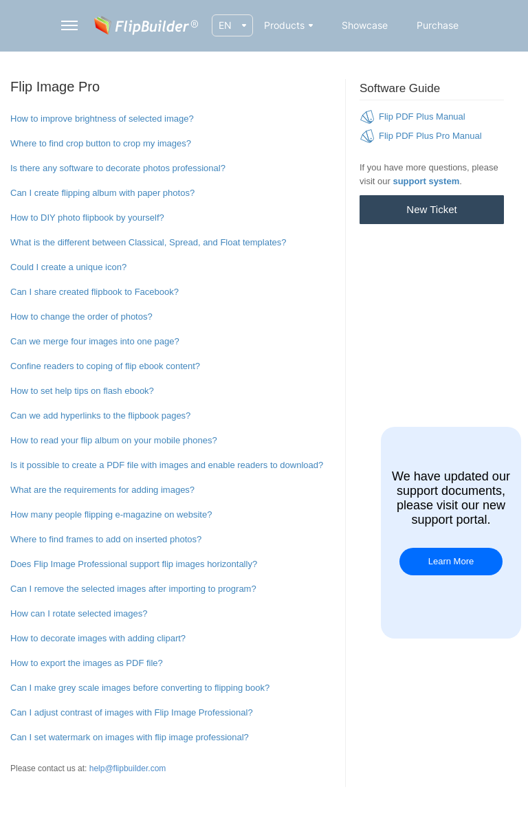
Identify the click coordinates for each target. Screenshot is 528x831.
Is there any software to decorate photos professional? (118, 168)
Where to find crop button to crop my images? (100, 143)
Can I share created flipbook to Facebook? (94, 292)
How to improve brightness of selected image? (102, 118)
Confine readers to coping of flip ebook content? (105, 366)
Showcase (365, 25)
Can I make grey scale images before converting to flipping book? (140, 688)
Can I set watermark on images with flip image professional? (129, 737)
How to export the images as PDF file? (86, 663)
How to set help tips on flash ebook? (82, 391)
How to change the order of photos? (81, 316)
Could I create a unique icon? (68, 267)
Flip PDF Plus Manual (422, 116)
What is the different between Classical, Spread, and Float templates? (148, 242)
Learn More (451, 561)
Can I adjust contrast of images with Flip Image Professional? (131, 712)
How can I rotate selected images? (78, 613)
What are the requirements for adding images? (102, 490)
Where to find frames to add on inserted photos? (105, 539)
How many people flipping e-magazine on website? (111, 514)
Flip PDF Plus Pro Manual (430, 136)
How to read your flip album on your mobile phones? (113, 440)
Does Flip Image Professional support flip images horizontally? (133, 564)
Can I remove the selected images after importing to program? (133, 589)
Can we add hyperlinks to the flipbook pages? (100, 415)
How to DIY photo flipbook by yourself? (87, 217)
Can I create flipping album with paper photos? (102, 193)
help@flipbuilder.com (127, 768)
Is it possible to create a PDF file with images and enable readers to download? (166, 465)
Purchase (438, 25)
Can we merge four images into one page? (94, 341)
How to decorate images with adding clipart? (98, 638)
